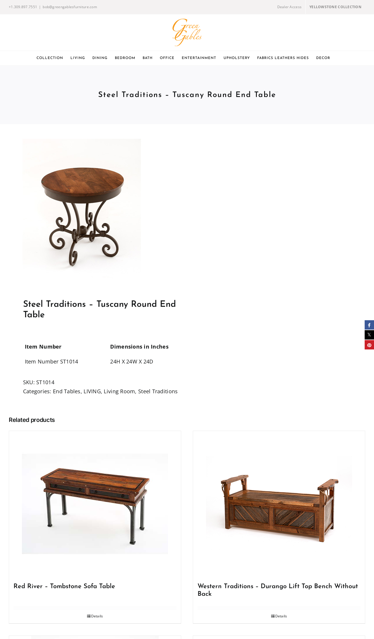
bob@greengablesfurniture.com (70, 6)
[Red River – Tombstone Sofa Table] (95, 504)
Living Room (119, 391)
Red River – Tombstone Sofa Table (64, 586)
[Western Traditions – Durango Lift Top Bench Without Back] (279, 504)
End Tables (67, 391)
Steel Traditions (158, 391)
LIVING (92, 391)
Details (97, 616)
